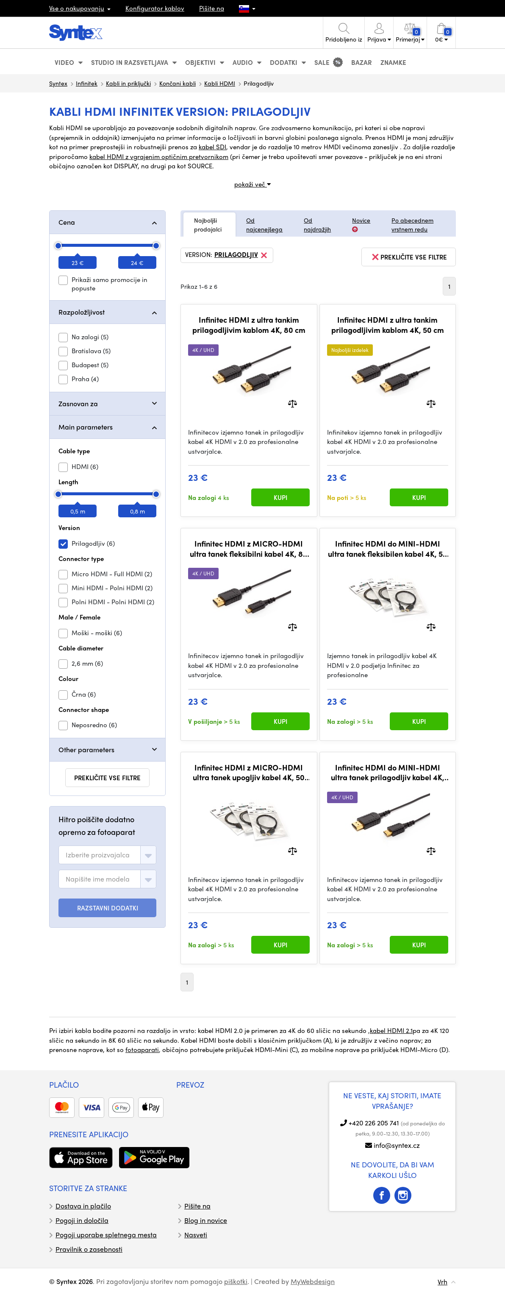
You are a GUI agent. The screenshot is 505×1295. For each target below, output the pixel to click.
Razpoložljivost (81, 312)
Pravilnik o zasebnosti (88, 1249)
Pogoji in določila (81, 1220)
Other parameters (86, 749)
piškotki (235, 1281)
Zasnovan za (78, 403)
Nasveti (195, 1234)
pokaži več (252, 184)
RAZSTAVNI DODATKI (107, 908)
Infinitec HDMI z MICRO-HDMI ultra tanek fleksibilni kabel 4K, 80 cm (249, 548)
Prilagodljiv (241, 255)
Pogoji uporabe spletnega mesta (106, 1234)
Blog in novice (205, 1220)
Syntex (58, 83)
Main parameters (85, 427)
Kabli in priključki (128, 83)
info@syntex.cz (397, 1145)
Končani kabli (177, 83)
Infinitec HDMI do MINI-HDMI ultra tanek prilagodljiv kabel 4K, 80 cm (387, 772)
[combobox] (107, 855)
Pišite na (211, 8)
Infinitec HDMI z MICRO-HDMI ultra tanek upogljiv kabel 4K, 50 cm (249, 772)
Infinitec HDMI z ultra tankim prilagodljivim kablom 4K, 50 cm (387, 325)
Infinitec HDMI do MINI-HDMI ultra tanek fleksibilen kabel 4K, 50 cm (387, 548)
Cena (66, 222)
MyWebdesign (313, 1281)
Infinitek (86, 83)
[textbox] (98, 855)
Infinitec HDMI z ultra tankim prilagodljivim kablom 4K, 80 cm (248, 325)
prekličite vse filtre (107, 777)
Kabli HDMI (219, 83)
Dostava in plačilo (83, 1206)
